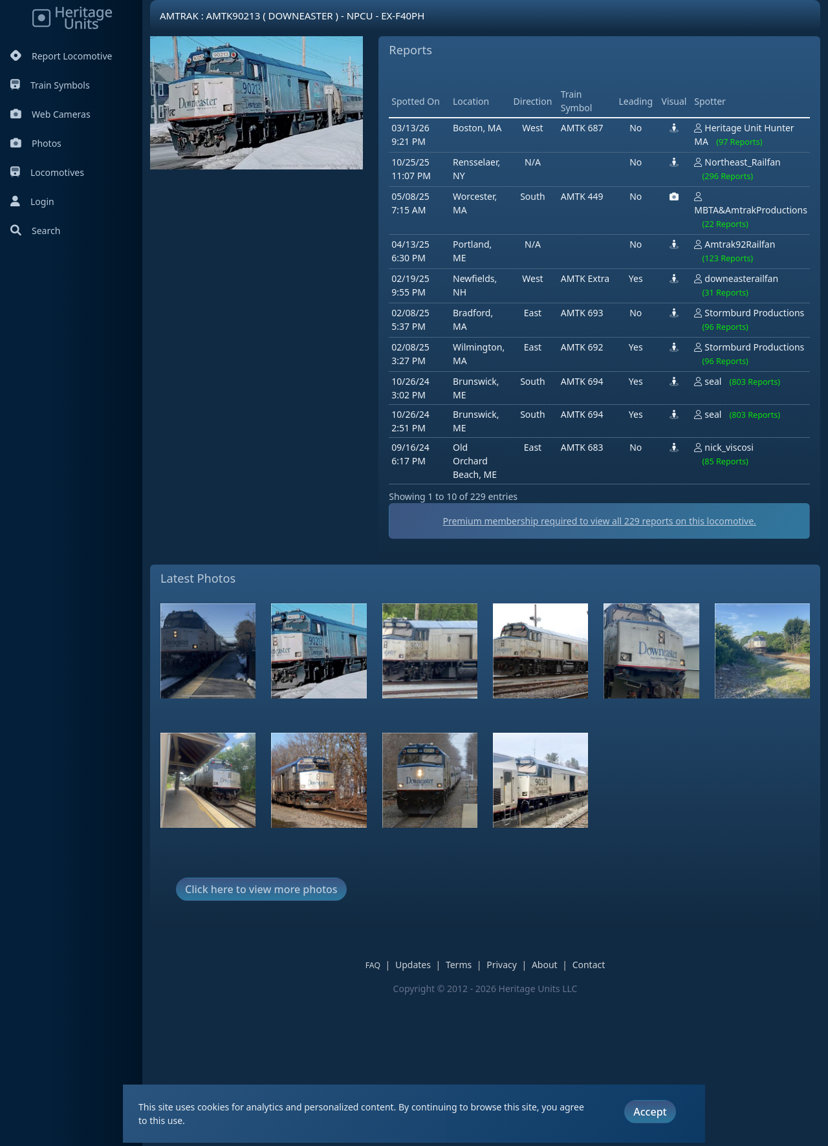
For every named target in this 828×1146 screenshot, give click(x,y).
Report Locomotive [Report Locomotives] (61, 56)
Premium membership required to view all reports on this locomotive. (485, 671)
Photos (35, 143)
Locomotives (47, 172)
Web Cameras (50, 114)
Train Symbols (50, 85)
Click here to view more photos (261, 1039)
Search (35, 230)
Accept (649, 1112)
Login (32, 201)
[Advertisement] (395, 303)
